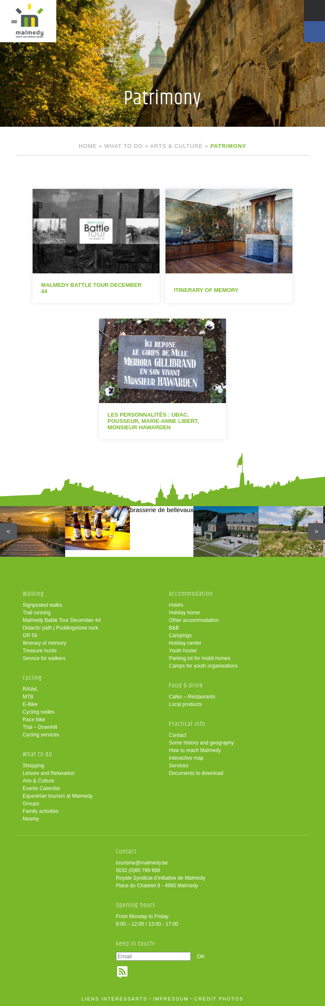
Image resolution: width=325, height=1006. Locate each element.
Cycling (32, 678)
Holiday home (184, 613)
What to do (124, 146)
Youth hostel (183, 651)
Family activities (40, 811)
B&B (174, 628)
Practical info (187, 724)
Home (88, 146)
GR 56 (29, 635)
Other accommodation (194, 620)
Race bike (33, 719)
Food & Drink (186, 685)
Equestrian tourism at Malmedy (57, 796)
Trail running (36, 613)
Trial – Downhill (39, 727)
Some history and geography (201, 743)
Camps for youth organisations (203, 666)
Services (178, 766)
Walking (33, 594)
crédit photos (218, 998)
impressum (171, 998)
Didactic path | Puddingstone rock (60, 628)
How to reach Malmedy (195, 750)
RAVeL (30, 689)
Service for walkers (43, 658)
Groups (30, 804)
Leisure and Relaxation (48, 773)
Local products (185, 704)
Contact (177, 735)
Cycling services (40, 735)
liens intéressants (114, 998)
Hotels (176, 605)
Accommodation (191, 594)
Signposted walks (42, 605)
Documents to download (196, 773)
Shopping (33, 766)
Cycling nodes (38, 712)
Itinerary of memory (44, 643)
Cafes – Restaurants (192, 697)
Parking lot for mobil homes (199, 658)
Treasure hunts (39, 651)
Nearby (30, 819)
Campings (180, 635)
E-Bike (29, 704)
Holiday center (185, 643)
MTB (27, 697)
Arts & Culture (176, 146)
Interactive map (186, 758)
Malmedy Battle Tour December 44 (61, 620)
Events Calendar (41, 788)
